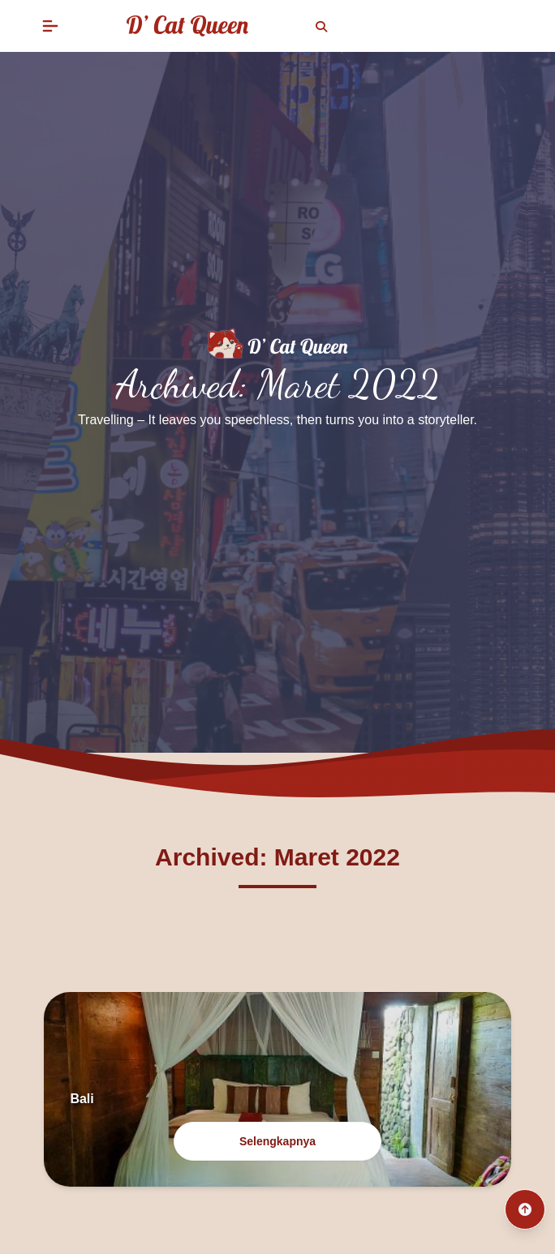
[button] (50, 25)
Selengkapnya (277, 1141)
